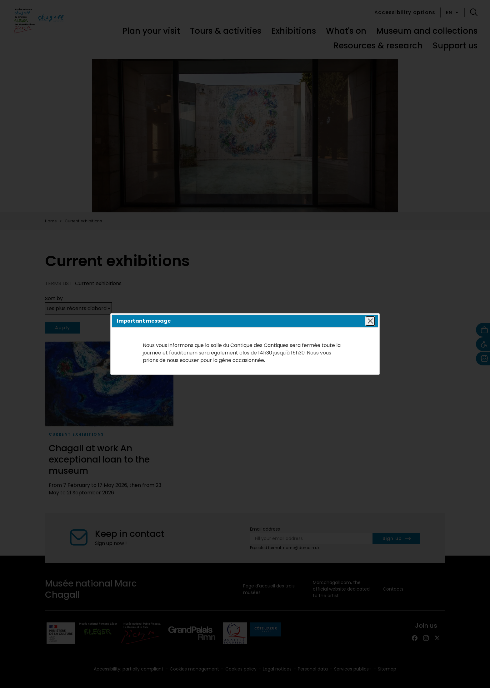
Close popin (369, 321)
